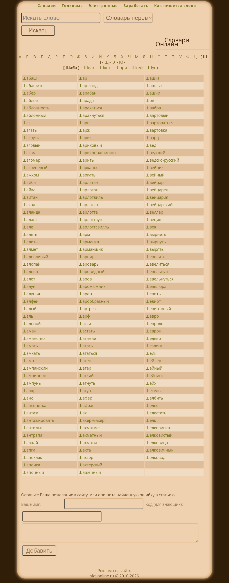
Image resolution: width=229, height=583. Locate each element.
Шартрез (86, 308)
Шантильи (32, 427)
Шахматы (87, 442)
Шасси (84, 323)
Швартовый (156, 115)
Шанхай (30, 442)
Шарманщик (90, 249)
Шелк (89, 67)
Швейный (155, 175)
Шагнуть (30, 137)
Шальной (31, 323)
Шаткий (86, 375)
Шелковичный (159, 450)
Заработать (136, 5)
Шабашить (32, 85)
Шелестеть (155, 413)
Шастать (86, 331)
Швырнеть (155, 234)
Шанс (27, 398)
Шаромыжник (91, 286)
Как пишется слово (175, 5)
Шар (82, 78)
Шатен (84, 360)
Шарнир (86, 256)
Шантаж (30, 413)
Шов (149, 100)
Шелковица (156, 442)
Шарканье (88, 167)
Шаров (85, 279)
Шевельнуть (157, 271)
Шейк (150, 353)
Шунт (153, 67)
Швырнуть (155, 241)
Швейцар (154, 182)
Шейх (150, 383)
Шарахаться (90, 108)
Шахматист (89, 427)
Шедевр (153, 338)
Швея (150, 227)
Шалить (30, 241)
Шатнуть (86, 383)
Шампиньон (34, 375)
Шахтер (85, 457)
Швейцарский (159, 204)
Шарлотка (88, 204)
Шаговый (31, 145)
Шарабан (87, 93)
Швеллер (154, 212)
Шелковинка (157, 427)
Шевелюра (155, 286)
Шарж (84, 130)
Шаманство (33, 338)
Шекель (153, 390)
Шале (27, 227)
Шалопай (31, 264)
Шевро (152, 316)
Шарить (86, 160)
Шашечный (89, 472)
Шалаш (29, 219)
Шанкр (29, 390)
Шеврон (153, 331)
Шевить (153, 293)
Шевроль (154, 323)
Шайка (28, 189)
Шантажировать (38, 420)
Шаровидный (91, 271)
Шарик (85, 137)
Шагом (29, 152)
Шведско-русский (162, 160)
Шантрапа (32, 435)
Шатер (84, 368)
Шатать (85, 345)
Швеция (153, 219)
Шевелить (155, 256)
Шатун (84, 390)
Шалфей (30, 301)
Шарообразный (93, 301)
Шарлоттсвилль (93, 227)
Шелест (152, 405)
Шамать (30, 345)
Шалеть (29, 234)
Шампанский (35, 368)
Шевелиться (157, 264)
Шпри (121, 67)
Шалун (28, 286)
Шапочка (31, 465)
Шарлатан (88, 182)
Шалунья (31, 293)
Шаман (29, 331)
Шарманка (88, 241)
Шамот (29, 360)
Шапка (28, 450)
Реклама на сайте (115, 573)
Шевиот (153, 301)
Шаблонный (34, 115)
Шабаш (29, 78)
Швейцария (156, 197)
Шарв (83, 122)
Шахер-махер (91, 420)
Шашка (152, 78)
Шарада (86, 100)
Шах (82, 413)
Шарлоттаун (90, 219)
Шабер (29, 93)
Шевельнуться (159, 279)
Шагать (29, 130)
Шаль (27, 316)
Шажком (30, 175)
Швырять (154, 249)
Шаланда (31, 212)
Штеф (137, 67)
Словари (47, 5)
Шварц (152, 137)
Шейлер (153, 360)
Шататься (87, 353)
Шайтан (30, 197)
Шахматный (90, 435)
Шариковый (90, 145)
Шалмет (30, 249)
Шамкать (31, 353)
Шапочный (33, 472)
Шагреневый (35, 167)
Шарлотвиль (90, 197)
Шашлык (154, 85)
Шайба (29, 182)
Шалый (29, 308)
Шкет (105, 67)
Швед (150, 145)
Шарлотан (88, 189)
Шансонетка (34, 405)
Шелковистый (158, 435)
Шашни (152, 93)
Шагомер (31, 160)
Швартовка (156, 130)
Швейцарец (156, 189)
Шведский (155, 152)
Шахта (84, 450)
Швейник (154, 167)
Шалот (28, 279)
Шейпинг (154, 375)
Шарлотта (88, 212)
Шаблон (30, 100)
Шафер (85, 398)
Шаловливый (35, 256)
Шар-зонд (87, 85)
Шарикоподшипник (97, 152)
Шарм (84, 234)
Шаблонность (35, 108)
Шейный (153, 368)
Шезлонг (154, 345)
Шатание (87, 338)
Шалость (30, 271)
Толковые (72, 5)
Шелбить (154, 398)
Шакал (28, 204)
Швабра (153, 108)
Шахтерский (90, 465)
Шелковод (155, 457)
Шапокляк (32, 457)
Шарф (84, 316)
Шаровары (88, 264)
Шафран (86, 405)
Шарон (85, 293)
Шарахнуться (91, 115)
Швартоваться (159, 122)
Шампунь (31, 383)
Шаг (26, 122)
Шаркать (86, 175)
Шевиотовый (158, 308)
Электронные (103, 5)
